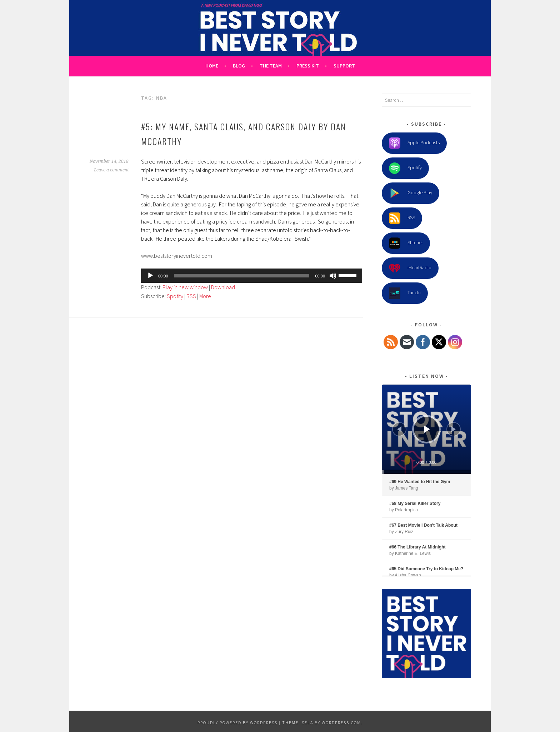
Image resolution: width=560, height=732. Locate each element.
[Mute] (332, 275)
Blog (239, 65)
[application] (251, 276)
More (205, 296)
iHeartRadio (410, 268)
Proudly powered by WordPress (238, 722)
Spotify (175, 296)
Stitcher (406, 243)
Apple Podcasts (414, 143)
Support (344, 65)
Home (211, 65)
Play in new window (185, 287)
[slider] (242, 275)
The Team (271, 65)
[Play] (150, 275)
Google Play (410, 193)
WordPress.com (341, 722)
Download (223, 287)
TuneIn (405, 293)
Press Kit (307, 65)
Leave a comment (111, 169)
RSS (191, 296)
